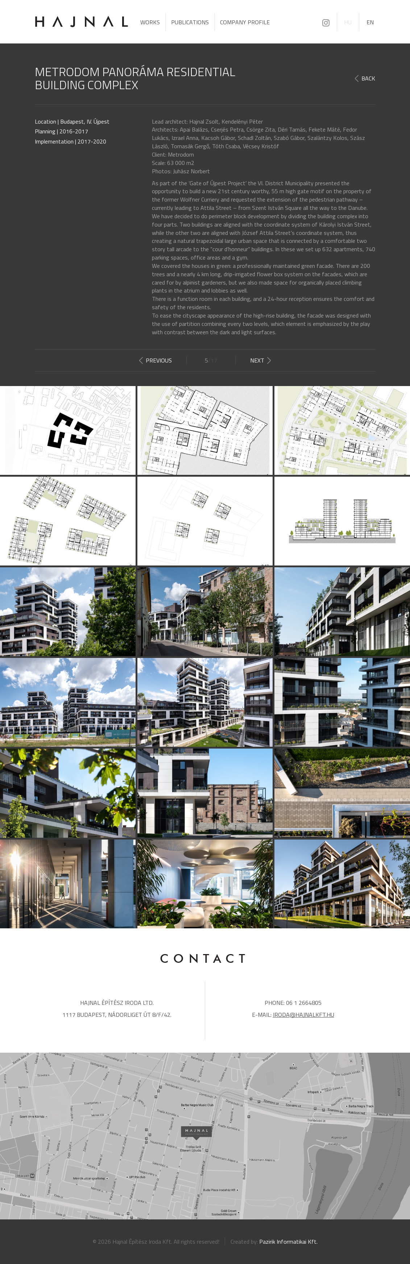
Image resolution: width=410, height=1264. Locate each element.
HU (348, 22)
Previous (159, 360)
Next (257, 360)
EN (370, 22)
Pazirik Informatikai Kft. (288, 1241)
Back (368, 78)
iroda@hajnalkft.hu (303, 1014)
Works (150, 22)
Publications (190, 22)
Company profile (245, 22)
